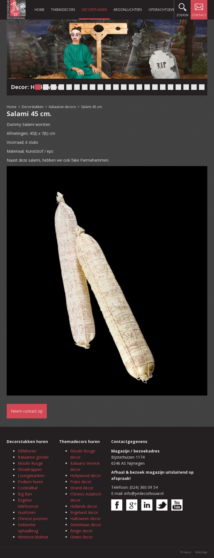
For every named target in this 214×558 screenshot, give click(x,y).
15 (147, 87)
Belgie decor (81, 530)
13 (131, 87)
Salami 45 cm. (92, 106)
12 (124, 87)
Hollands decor (83, 506)
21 (194, 87)
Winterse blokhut (33, 537)
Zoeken (182, 8)
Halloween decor (85, 518)
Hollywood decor (85, 475)
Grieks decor (81, 537)
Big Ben (25, 494)
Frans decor (81, 481)
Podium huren (30, 481)
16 (155, 87)
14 (139, 87)
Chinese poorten (33, 518)
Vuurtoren (27, 512)
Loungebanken (31, 475)
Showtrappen (30, 469)
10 (108, 87)
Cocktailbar (28, 487)
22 (202, 87)
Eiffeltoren (27, 451)
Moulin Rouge (30, 463)
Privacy (185, 552)
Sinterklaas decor (85, 524)
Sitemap (201, 552)
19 (178, 87)
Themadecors (63, 9)
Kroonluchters (128, 9)
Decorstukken (94, 9)
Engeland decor (84, 512)
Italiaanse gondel (33, 457)
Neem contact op (27, 411)
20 (186, 87)
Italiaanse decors (62, 106)
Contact (199, 8)
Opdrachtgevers (163, 9)
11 (116, 87)
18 (170, 87)
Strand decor (81, 487)
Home (39, 9)
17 (163, 87)
